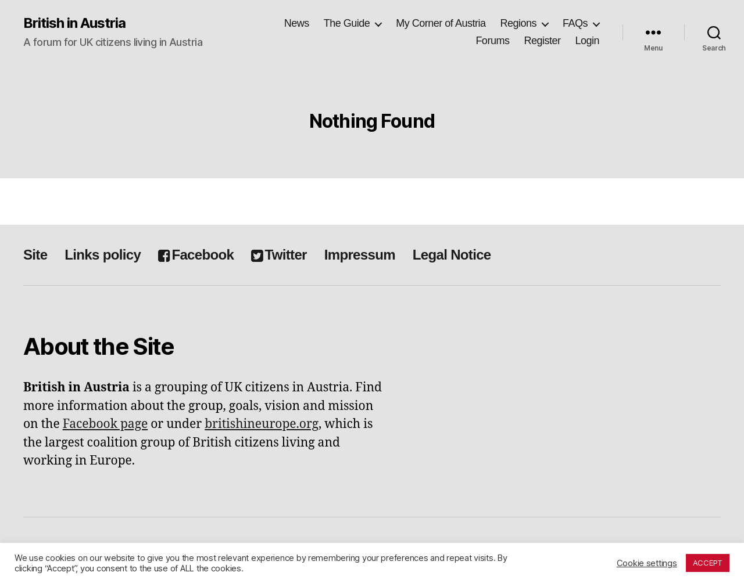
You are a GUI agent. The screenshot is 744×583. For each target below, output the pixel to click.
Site (35, 254)
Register (542, 40)
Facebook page (105, 424)
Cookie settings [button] (647, 563)
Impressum (359, 254)
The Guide (347, 23)
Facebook (196, 254)
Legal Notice (452, 254)
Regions (518, 23)
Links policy (103, 254)
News (296, 23)
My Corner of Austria (440, 23)
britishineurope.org (262, 424)
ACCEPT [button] (707, 562)
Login (587, 40)
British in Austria (74, 23)
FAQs (575, 23)
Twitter (279, 254)
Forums (492, 40)
